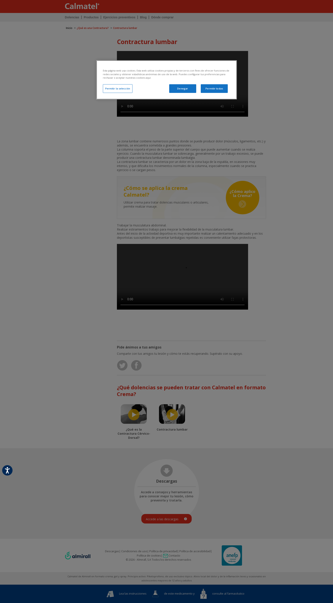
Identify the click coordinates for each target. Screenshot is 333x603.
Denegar (182, 88)
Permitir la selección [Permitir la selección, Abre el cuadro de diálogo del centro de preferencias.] (117, 88)
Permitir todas (214, 88)
